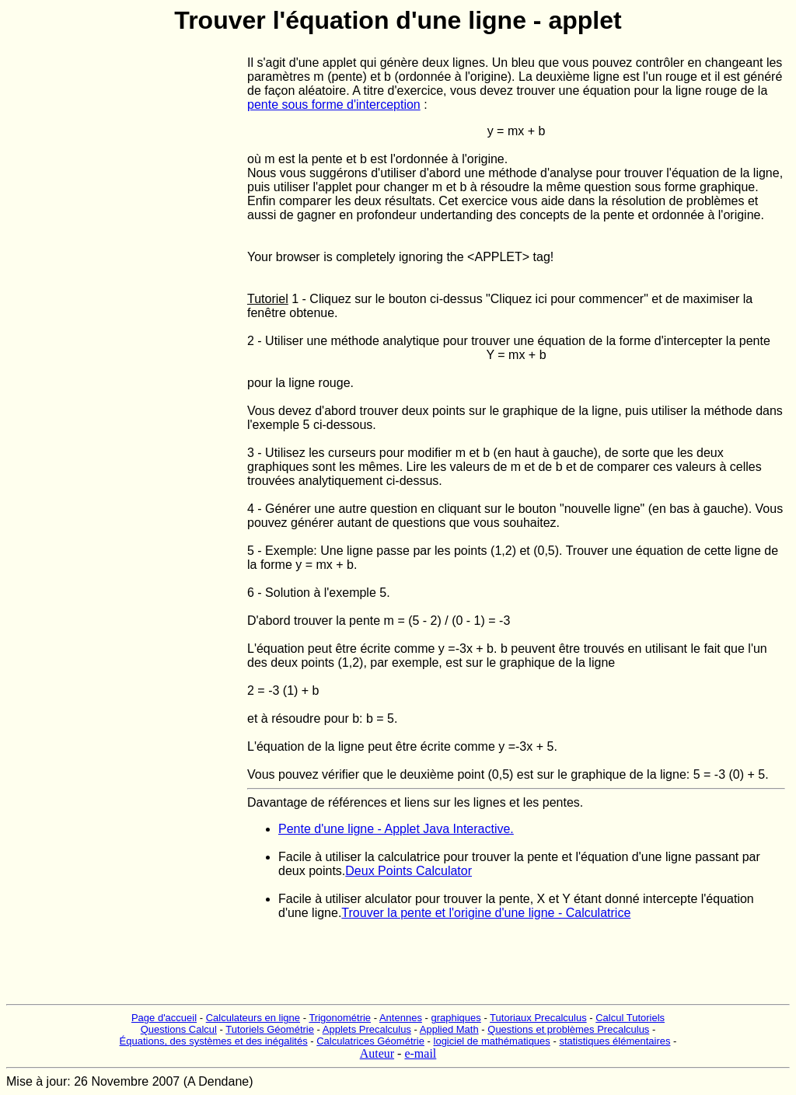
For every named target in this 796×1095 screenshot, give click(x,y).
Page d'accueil (164, 1018)
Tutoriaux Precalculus (538, 1018)
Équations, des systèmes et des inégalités (214, 1041)
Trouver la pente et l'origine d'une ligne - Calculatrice (485, 912)
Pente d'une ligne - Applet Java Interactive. (396, 828)
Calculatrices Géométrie (370, 1041)
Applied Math (449, 1029)
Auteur (377, 1053)
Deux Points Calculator (408, 870)
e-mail (420, 1053)
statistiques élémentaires (614, 1041)
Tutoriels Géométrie (269, 1029)
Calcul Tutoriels (630, 1018)
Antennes (400, 1018)
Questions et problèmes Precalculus (568, 1029)
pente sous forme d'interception (334, 104)
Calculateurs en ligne (253, 1018)
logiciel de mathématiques (492, 1041)
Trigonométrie (340, 1018)
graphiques (455, 1018)
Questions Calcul (179, 1029)
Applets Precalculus (367, 1029)
